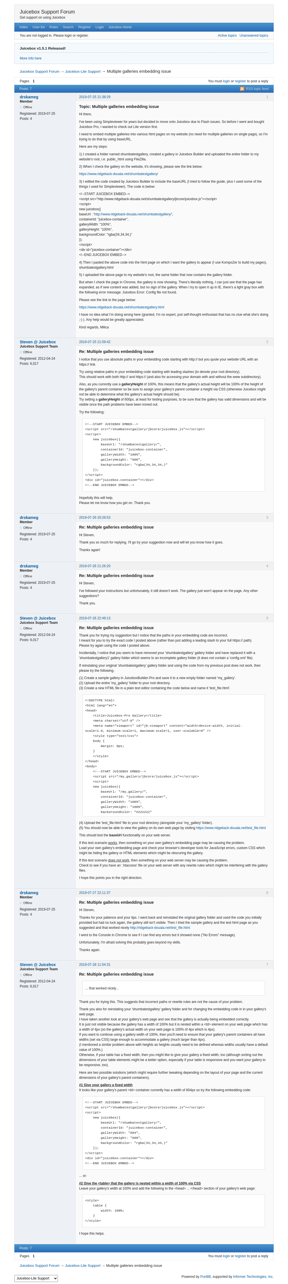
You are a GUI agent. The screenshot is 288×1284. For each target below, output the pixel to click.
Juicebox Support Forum (47, 12)
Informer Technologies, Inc (253, 1277)
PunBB (205, 1277)
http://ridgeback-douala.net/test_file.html (160, 928)
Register (84, 27)
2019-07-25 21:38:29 (94, 97)
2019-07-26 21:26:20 (94, 566)
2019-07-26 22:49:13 (94, 618)
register (240, 81)
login (226, 81)
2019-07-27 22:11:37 (94, 893)
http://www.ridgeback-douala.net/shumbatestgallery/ (133, 214)
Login (100, 27)
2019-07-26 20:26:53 (94, 518)
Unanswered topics (254, 35)
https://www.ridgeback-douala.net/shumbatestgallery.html (121, 307)
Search (68, 27)
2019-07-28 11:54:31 (94, 965)
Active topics (227, 35)
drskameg (29, 97)
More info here (30, 58)
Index (24, 27)
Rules (54, 27)
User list (39, 27)
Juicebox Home (120, 27)
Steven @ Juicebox (38, 342)
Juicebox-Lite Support (83, 71)
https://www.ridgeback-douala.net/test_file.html (231, 828)
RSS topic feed (257, 89)
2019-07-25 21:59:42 (94, 342)
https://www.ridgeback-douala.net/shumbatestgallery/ (118, 174)
